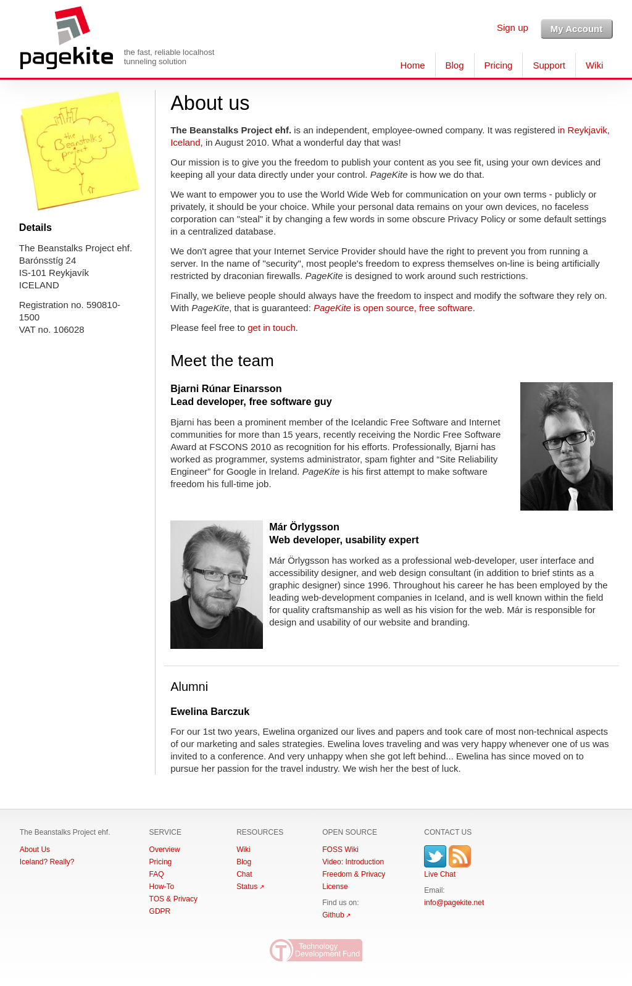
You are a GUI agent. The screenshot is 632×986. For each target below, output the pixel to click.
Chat (244, 874)
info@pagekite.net (454, 902)
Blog (455, 65)
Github (333, 915)
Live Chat (439, 874)
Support (549, 65)
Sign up (512, 27)
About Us (35, 849)
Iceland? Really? (47, 862)
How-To (162, 886)
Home (412, 65)
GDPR (160, 911)
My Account (576, 28)
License (334, 886)
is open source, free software (393, 308)
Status (246, 886)
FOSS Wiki (340, 849)
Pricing (498, 65)
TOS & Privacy (173, 899)
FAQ (156, 874)
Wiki (594, 65)
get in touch (271, 327)
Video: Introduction (353, 862)
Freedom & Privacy (353, 874)
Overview (164, 849)
